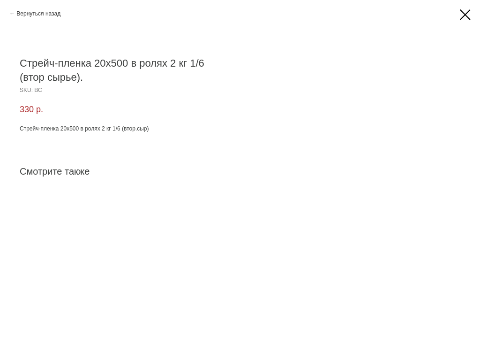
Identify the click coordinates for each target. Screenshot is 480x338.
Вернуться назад (38, 13)
